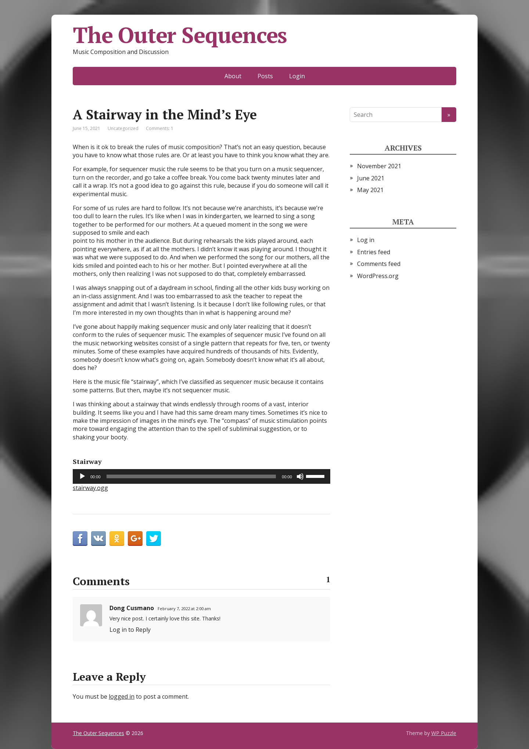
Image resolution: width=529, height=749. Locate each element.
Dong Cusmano (131, 608)
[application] (201, 476)
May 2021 (370, 190)
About (232, 76)
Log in (365, 240)
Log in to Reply (130, 630)
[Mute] (300, 476)
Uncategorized (123, 128)
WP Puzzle (443, 733)
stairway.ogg (90, 488)
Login (297, 76)
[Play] (82, 476)
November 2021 (379, 166)
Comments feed (378, 264)
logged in (121, 696)
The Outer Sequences (180, 35)
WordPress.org (378, 276)
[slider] (191, 476)
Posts (265, 76)
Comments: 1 (159, 128)
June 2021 (370, 178)
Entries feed (373, 252)
